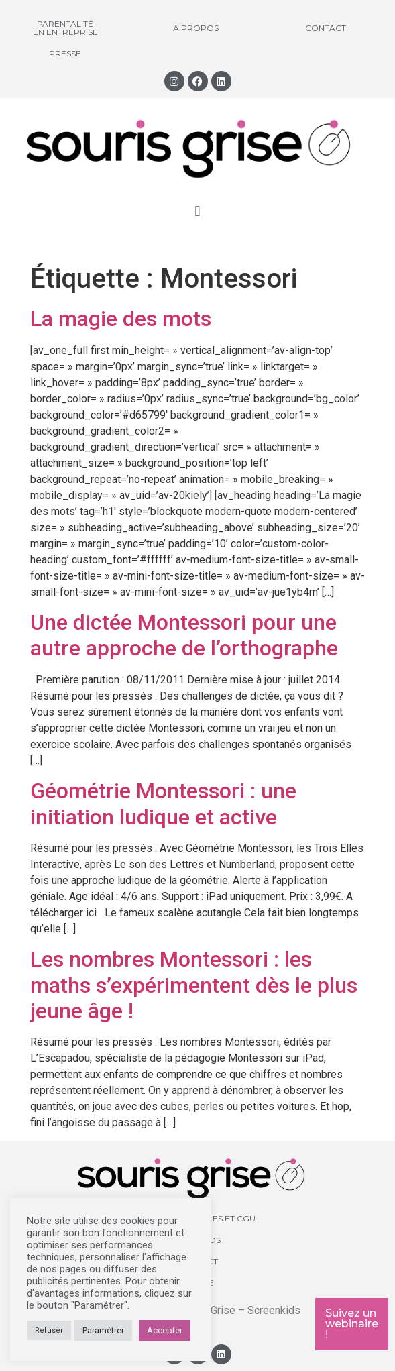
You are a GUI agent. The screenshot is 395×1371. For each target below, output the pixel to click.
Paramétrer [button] (103, 1330)
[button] (197, 211)
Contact (325, 28)
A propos (196, 28)
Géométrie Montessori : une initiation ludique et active (163, 803)
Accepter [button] (164, 1330)
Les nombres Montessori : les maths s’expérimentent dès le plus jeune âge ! (193, 985)
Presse (65, 53)
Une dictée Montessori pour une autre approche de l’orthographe (184, 635)
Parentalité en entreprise (65, 28)
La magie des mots (120, 318)
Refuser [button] (49, 1330)
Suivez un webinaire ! (351, 1324)
